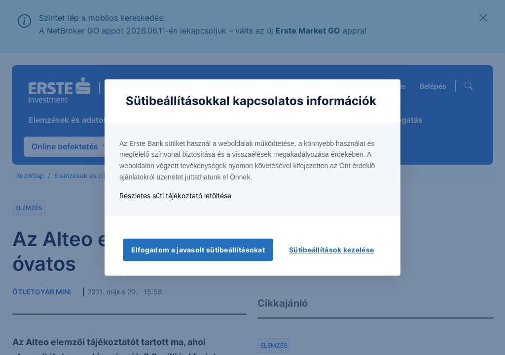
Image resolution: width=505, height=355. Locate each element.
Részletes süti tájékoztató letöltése (175, 195)
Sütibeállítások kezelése (331, 250)
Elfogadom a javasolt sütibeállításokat (198, 250)
